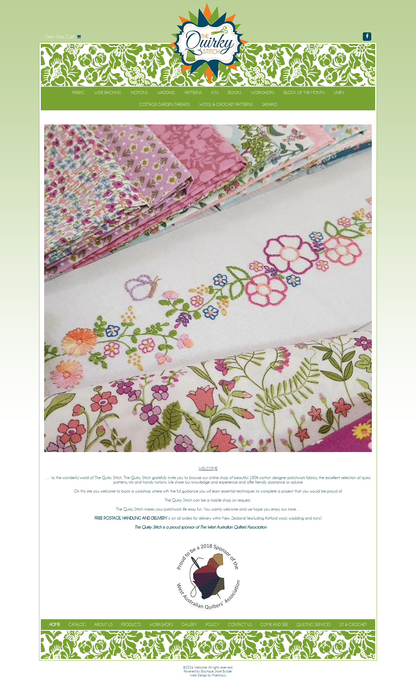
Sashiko (269, 104)
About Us (103, 624)
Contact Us (240, 624)
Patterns (193, 92)
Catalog (77, 624)
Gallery (189, 624)
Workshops (262, 92)
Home (54, 624)
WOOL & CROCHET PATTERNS (225, 104)
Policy (212, 624)
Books (234, 92)
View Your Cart (60, 36)
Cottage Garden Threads (164, 104)
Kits (214, 92)
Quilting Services (313, 624)
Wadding (166, 92)
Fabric (78, 92)
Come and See (274, 624)
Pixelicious (219, 675)
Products (131, 624)
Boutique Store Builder (216, 671)
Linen (339, 92)
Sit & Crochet (353, 624)
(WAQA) (275, 527)
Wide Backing (107, 92)
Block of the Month (304, 92)
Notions (139, 92)
